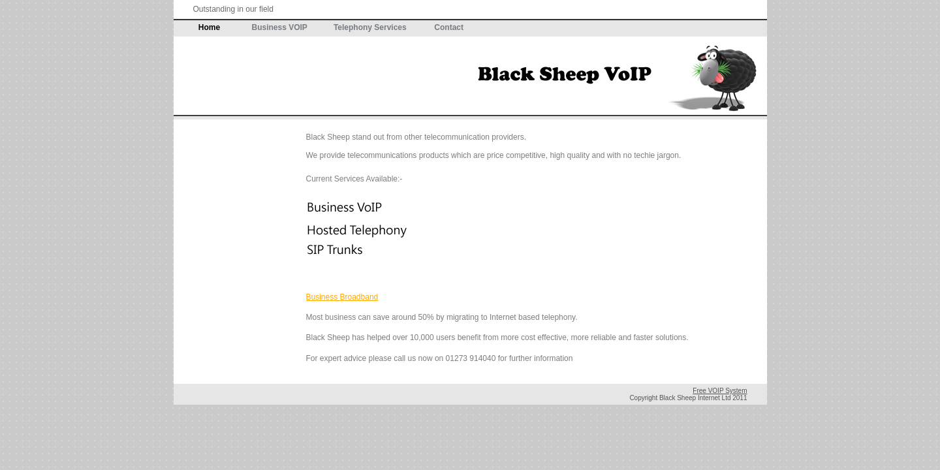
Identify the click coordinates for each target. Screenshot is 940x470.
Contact (448, 27)
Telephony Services (370, 27)
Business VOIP (279, 27)
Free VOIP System (720, 390)
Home (209, 27)
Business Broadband (342, 297)
